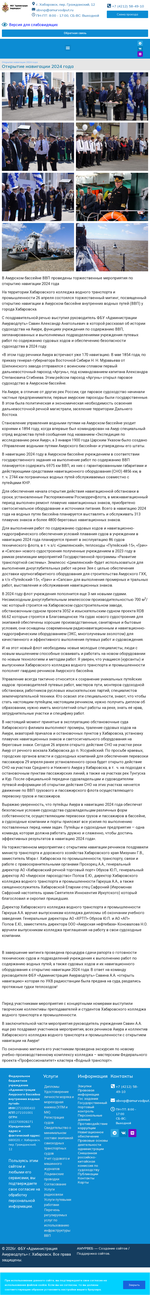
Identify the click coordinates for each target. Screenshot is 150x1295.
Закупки (84, 1086)
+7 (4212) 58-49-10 (128, 6)
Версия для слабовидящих (33, 24)
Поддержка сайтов (93, 1253)
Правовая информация (88, 1092)
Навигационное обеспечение (91, 1134)
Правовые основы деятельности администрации (93, 1144)
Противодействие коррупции (93, 1125)
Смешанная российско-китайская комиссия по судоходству (88, 1161)
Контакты (86, 1178)
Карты (83, 1182)
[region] (75, 1283)
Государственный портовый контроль (92, 1107)
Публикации (88, 1174)
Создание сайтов (113, 1248)
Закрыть (134, 1285)
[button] (75, 33)
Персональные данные (90, 1117)
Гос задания (88, 1098)
